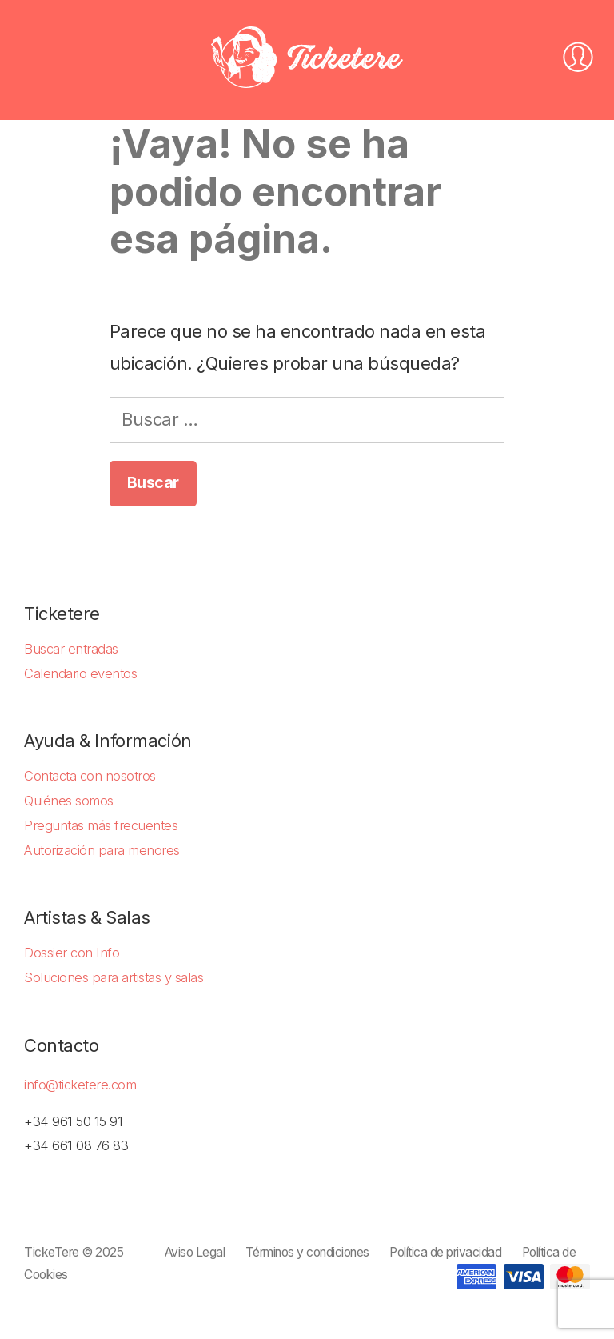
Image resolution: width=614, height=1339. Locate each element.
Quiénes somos (69, 801)
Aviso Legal (195, 1252)
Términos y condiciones (307, 1252)
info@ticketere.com (80, 1085)
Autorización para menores (102, 850)
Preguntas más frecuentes (100, 825)
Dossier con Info (71, 953)
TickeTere (51, 1252)
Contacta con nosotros (90, 776)
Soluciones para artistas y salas (113, 977)
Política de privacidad (445, 1252)
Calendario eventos (80, 673)
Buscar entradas (71, 649)
